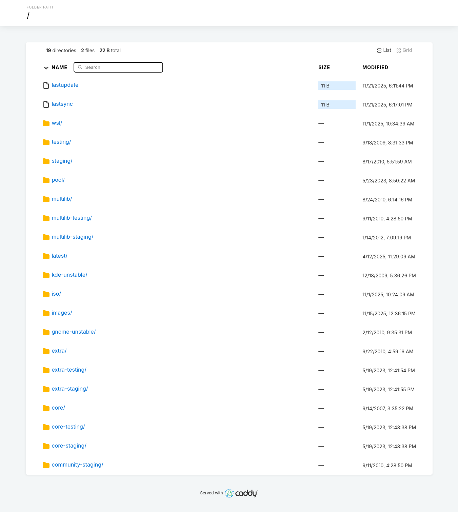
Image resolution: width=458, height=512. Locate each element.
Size (324, 67)
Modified (375, 67)
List (384, 50)
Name (60, 67)
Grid (404, 50)
